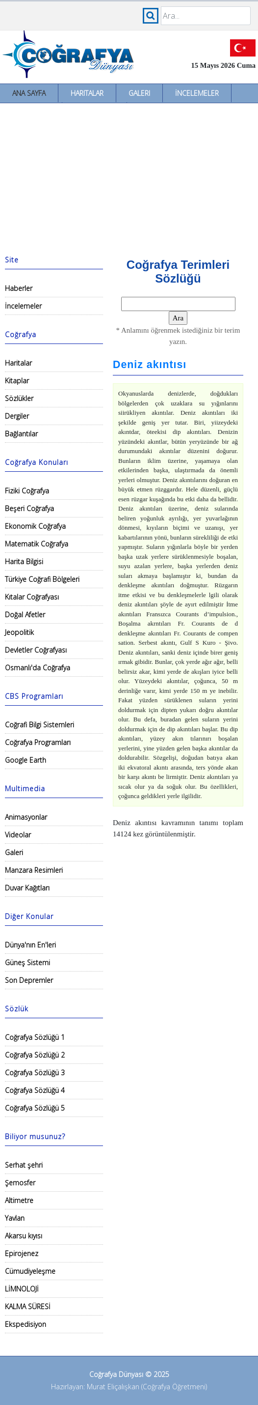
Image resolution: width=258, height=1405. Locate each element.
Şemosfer (20, 1182)
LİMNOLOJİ (22, 1288)
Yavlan (15, 1218)
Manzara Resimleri (34, 870)
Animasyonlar (26, 817)
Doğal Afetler (25, 614)
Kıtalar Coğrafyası (32, 597)
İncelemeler (197, 93)
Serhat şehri (24, 1165)
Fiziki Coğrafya (27, 490)
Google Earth (25, 760)
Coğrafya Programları (38, 742)
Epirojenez (21, 1253)
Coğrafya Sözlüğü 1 (35, 1037)
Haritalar (87, 93)
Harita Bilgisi (24, 561)
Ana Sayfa (29, 93)
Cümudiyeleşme (30, 1271)
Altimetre (19, 1200)
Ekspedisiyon (25, 1324)
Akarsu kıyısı (23, 1235)
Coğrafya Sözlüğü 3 (35, 1072)
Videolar (18, 834)
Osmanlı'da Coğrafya (37, 667)
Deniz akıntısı (149, 365)
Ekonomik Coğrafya (35, 526)
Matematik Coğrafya (36, 543)
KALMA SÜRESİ (28, 1306)
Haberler (18, 288)
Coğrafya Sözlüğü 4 (35, 1090)
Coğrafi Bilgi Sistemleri (39, 724)
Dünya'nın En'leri (30, 944)
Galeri (139, 93)
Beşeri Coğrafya (29, 508)
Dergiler (17, 416)
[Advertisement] (129, 177)
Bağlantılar (21, 433)
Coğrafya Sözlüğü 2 (35, 1055)
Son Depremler (29, 980)
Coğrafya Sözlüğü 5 (35, 1108)
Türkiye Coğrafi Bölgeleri (42, 579)
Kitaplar (17, 380)
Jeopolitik (19, 632)
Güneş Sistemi (27, 962)
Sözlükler (19, 398)
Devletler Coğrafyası (36, 650)
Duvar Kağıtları (27, 887)
